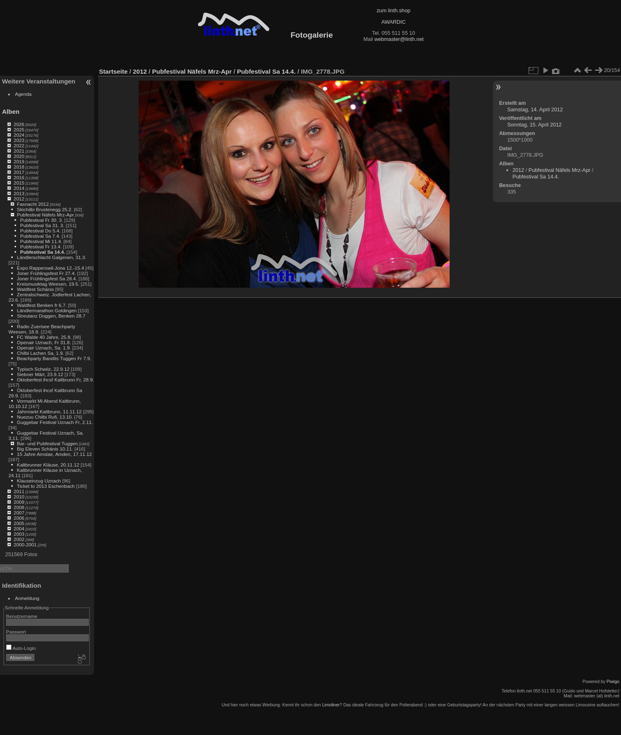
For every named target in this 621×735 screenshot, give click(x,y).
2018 (19, 166)
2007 (19, 512)
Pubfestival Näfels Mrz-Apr (45, 214)
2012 (19, 198)
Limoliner (331, 704)
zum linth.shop (394, 10)
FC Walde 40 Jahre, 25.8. (44, 337)
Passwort (16, 631)
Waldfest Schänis (35, 289)
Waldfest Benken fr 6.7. (42, 305)
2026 (19, 124)
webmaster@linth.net (398, 39)
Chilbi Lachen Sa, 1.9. (40, 353)
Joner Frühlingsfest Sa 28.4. (47, 278)
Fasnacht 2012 (33, 204)
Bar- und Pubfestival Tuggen (47, 443)
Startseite (113, 71)
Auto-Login (21, 648)
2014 (19, 188)
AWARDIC (393, 22)
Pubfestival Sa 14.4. (42, 252)
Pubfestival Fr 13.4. (40, 246)
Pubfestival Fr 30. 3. (41, 220)
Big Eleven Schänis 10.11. (45, 448)
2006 (19, 518)
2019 (19, 161)
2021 (19, 150)
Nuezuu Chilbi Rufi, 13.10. (45, 416)
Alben (11, 111)
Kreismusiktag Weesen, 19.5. (48, 283)
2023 (19, 140)
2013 (19, 193)
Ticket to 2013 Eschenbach (46, 486)
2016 (19, 177)
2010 (19, 496)
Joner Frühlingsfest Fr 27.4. (46, 273)
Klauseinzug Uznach (39, 480)
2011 (19, 491)
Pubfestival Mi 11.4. (41, 241)
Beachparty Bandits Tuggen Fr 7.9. (54, 358)
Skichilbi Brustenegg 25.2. (44, 209)
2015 (19, 182)
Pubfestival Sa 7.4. (40, 236)
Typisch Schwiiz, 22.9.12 (43, 369)
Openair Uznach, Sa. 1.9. (44, 347)
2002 (19, 539)
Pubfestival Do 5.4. (40, 230)
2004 (19, 528)
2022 (19, 145)
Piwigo (613, 681)
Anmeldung (27, 598)
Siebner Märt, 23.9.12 (40, 374)
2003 (19, 534)
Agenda (23, 94)
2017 (19, 172)
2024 (19, 135)
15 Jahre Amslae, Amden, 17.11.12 (54, 454)
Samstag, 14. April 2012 (535, 109)
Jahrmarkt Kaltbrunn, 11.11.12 (49, 411)
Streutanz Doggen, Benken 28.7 (51, 315)
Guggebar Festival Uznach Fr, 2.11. (55, 422)
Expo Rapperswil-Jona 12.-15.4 (50, 268)
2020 (19, 156)
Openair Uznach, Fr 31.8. (44, 342)
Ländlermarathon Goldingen (46, 310)
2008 (19, 507)
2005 (19, 523)
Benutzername (22, 616)
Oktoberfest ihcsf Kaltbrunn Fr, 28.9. (55, 379)
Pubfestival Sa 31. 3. (42, 225)
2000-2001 (25, 544)
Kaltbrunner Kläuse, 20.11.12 (48, 464)
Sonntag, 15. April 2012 (534, 125)
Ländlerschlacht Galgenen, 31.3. (51, 257)
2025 (19, 129)
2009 (19, 502)
